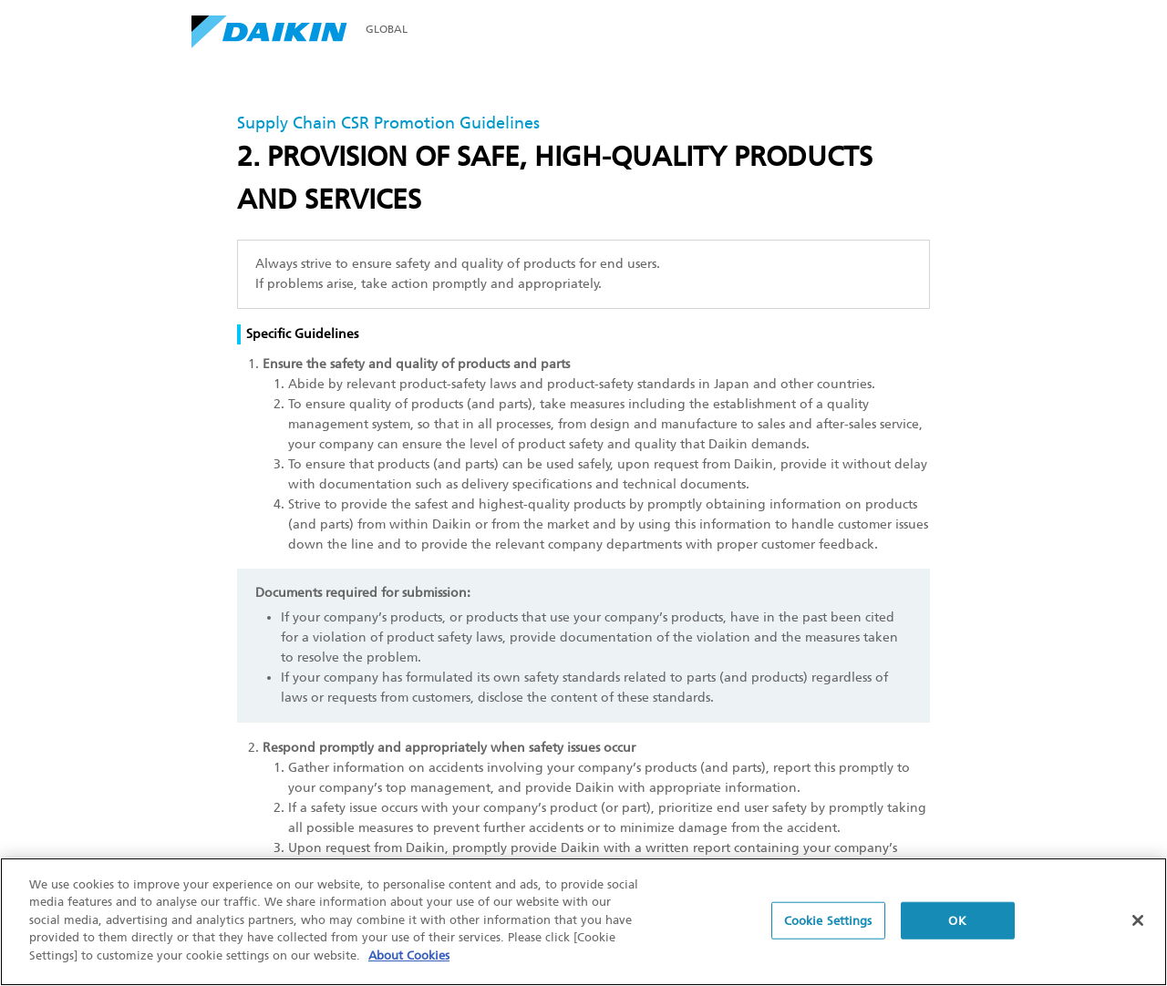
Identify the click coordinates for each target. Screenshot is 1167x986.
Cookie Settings (828, 922)
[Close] (1138, 921)
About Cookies (408, 957)
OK (957, 922)
